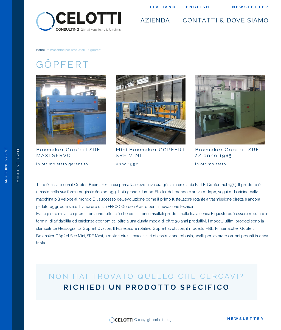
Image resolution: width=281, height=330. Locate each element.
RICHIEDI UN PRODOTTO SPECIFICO (146, 287)
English (198, 7)
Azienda (155, 20)
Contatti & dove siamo (226, 20)
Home (40, 49)
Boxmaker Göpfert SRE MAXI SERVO (68, 152)
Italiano (163, 7)
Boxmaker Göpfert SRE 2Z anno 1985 (227, 152)
